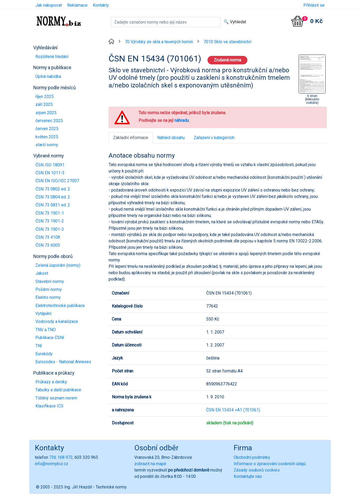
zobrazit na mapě (150, 463)
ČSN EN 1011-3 (49, 172)
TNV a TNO (45, 329)
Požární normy (48, 289)
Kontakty (101, 5)
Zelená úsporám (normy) (57, 265)
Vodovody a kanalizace (56, 321)
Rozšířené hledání (51, 56)
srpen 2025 (46, 112)
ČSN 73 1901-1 (49, 213)
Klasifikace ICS (49, 405)
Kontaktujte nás (248, 476)
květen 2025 (46, 136)
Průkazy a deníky (51, 381)
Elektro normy (48, 297)
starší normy (46, 144)
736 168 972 (61, 457)
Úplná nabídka (48, 76)
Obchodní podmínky (252, 457)
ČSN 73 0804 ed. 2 (52, 196)
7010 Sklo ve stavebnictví (227, 41)
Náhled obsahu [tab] (171, 137)
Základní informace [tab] (130, 137)
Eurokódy (44, 353)
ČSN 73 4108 (47, 237)
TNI (38, 345)
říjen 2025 (44, 96)
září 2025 (44, 104)
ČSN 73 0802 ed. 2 (52, 189)
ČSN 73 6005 (47, 245)
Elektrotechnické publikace (60, 305)
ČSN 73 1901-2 (49, 221)
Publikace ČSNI (49, 337)
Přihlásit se (314, 5)
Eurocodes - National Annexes (63, 361)
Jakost (41, 273)
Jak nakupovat (48, 5)
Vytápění (43, 313)
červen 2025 (46, 128)
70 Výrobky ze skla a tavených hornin (159, 41)
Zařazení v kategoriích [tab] (214, 137)
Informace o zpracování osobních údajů (270, 463)
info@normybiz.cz (51, 463)
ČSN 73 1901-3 (49, 229)
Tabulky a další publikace (58, 389)
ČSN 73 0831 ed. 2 (52, 204)
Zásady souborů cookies (257, 470)
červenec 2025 (49, 120)
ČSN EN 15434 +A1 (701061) (233, 409)
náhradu (181, 120)
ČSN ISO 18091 (49, 164)
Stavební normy (49, 281)
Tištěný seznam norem (56, 398)
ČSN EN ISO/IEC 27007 (57, 180)
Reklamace (77, 5)
